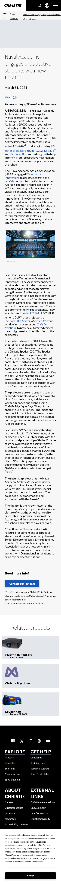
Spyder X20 (34, 150)
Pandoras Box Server (17, 321)
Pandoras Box (18, 154)
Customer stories (14, 807)
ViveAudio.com (38, 807)
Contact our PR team (22, 583)
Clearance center (14, 774)
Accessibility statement (17, 824)
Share (7, 97)
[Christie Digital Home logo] (13, 6)
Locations (10, 813)
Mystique (49, 150)
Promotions (11, 763)
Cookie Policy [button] (25, 858)
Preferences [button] (37, 862)
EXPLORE (15, 751)
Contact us (36, 757)
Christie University (40, 818)
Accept (30, 875)
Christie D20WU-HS (32, 313)
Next (50, 244)
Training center (38, 763)
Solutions (10, 768)
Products (10, 757)
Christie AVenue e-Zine (42, 802)
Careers (9, 802)
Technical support (39, 768)
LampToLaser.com (39, 813)
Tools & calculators (40, 774)
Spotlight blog (12, 779)
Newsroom (10, 818)
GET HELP (40, 751)
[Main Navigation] (55, 5)
